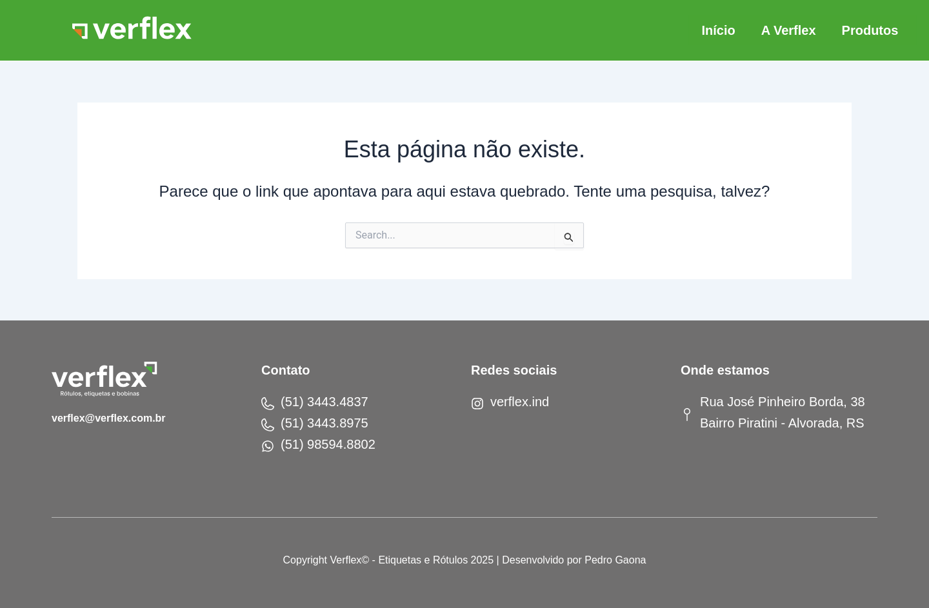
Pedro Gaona (615, 559)
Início (718, 30)
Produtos (870, 30)
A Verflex (788, 30)
